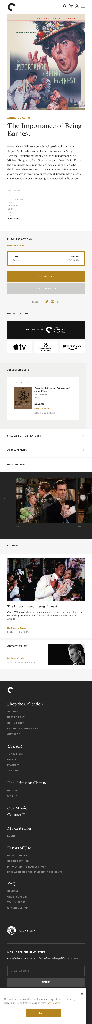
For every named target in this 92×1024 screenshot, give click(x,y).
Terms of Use (19, 848)
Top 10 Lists (15, 754)
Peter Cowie (17, 687)
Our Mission (18, 808)
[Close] (82, 994)
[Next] (86, 499)
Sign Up (12, 796)
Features (13, 765)
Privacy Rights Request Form (27, 867)
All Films (13, 711)
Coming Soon (16, 723)
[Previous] (6, 499)
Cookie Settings (18, 861)
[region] (43, 1006)
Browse (12, 790)
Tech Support (16, 902)
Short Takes (13, 691)
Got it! (43, 1013)
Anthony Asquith (19, 118)
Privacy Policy (17, 855)
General (13, 891)
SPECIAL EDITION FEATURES (24, 436)
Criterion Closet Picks (22, 728)
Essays (11, 759)
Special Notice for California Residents (34, 872)
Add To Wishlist (46, 288)
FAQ (11, 883)
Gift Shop (13, 734)
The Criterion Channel (27, 782)
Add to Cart (46, 276)
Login (11, 835)
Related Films (16, 464)
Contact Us (17, 814)
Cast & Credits (17, 450)
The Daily (13, 770)
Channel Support (19, 908)
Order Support (17, 896)
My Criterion (19, 828)
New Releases (16, 717)
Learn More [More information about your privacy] (53, 1002)
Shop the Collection (25, 704)
